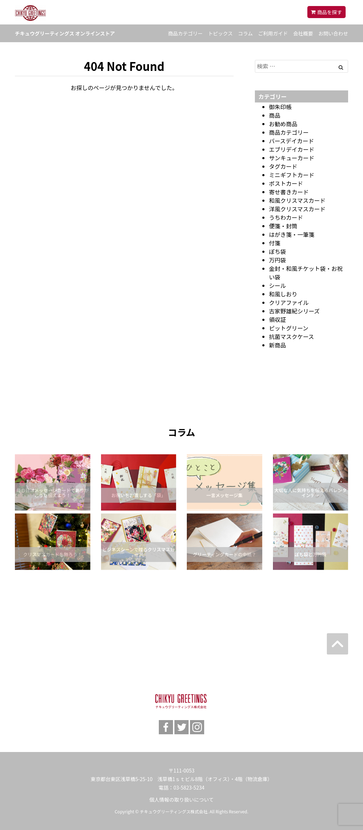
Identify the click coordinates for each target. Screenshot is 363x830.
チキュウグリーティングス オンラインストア (65, 33)
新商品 (277, 345)
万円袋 (277, 260)
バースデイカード (291, 141)
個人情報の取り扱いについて (181, 799)
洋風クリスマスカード (297, 209)
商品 (274, 115)
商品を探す (329, 12)
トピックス (220, 33)
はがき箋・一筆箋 (291, 234)
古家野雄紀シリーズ (294, 311)
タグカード (283, 166)
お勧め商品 (283, 123)
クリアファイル (289, 302)
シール (277, 285)
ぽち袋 (277, 251)
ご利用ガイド (273, 33)
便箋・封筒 (283, 226)
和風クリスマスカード (297, 200)
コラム (245, 33)
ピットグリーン (288, 328)
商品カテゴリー (185, 33)
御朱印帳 (280, 106)
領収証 (277, 319)
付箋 (274, 243)
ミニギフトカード (291, 175)
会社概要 (303, 33)
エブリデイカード (291, 149)
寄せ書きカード (289, 192)
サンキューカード (291, 158)
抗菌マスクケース (291, 336)
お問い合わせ (333, 33)
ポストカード (286, 183)
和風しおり (283, 294)
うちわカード (286, 217)
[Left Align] (341, 67)
